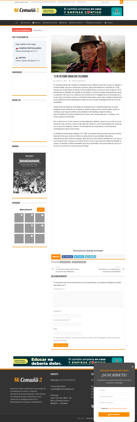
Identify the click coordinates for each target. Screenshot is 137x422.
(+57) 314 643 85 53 (67, 380)
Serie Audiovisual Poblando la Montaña (43, 2)
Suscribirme (112, 414)
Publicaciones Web (50, 23)
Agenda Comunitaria (93, 23)
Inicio (17, 22)
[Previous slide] (17, 173)
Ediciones (37, 23)
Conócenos (25, 23)
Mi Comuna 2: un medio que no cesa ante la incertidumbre (109, 269)
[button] (19, 217)
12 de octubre (65, 262)
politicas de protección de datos (117, 408)
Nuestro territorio (76, 23)
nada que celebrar (79, 262)
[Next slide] (42, 173)
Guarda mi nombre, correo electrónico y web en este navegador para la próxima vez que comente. (86, 339)
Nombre (57, 311)
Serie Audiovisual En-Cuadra (66, 2)
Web (55, 329)
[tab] (22, 191)
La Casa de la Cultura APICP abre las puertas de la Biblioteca (67, 269)
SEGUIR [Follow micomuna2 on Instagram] (40, 209)
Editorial (63, 23)
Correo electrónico (61, 320)
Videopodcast (81, 2)
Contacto (109, 23)
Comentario (58, 289)
